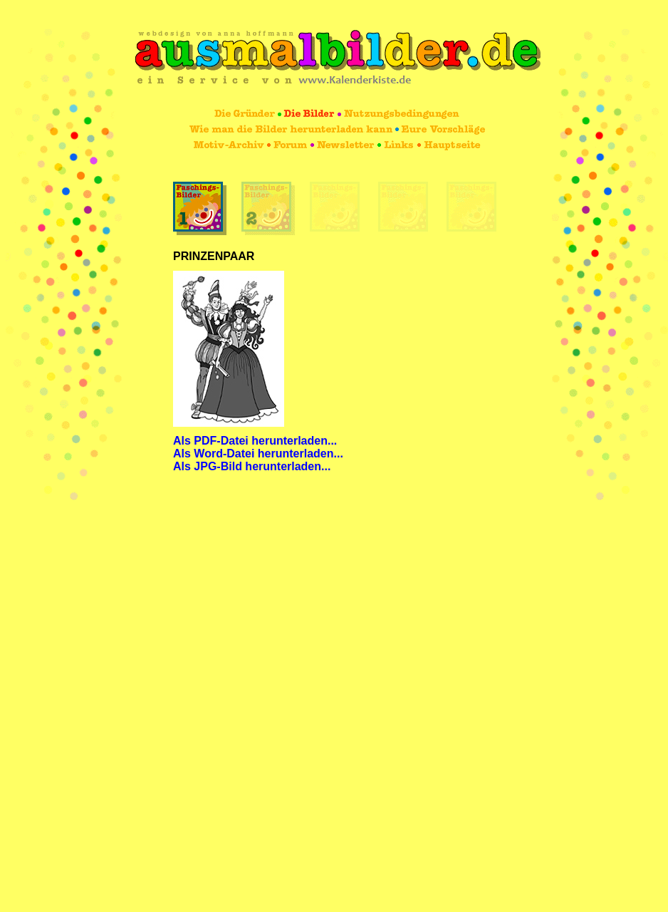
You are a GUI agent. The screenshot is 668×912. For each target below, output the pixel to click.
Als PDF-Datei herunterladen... (255, 441)
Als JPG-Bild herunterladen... (251, 466)
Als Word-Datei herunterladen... (258, 453)
